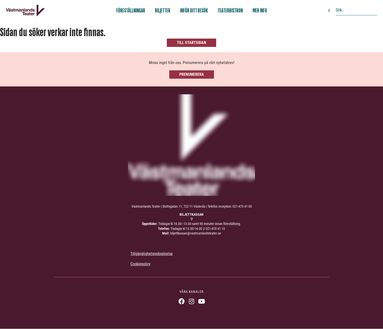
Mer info (260, 11)
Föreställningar (130, 11)
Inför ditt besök (194, 11)
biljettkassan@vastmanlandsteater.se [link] (195, 233)
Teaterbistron (230, 11)
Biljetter (162, 11)
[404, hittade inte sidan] (191, 37)
